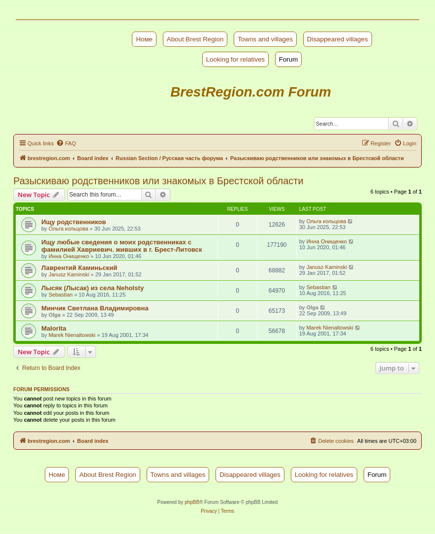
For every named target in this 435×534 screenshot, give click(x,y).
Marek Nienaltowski (72, 335)
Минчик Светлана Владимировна (95, 308)
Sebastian (61, 295)
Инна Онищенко (69, 256)
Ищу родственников (73, 222)
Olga (55, 315)
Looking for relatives (235, 59)
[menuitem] (66, 143)
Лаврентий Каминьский (79, 267)
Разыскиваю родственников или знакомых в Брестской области (158, 180)
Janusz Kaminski (69, 274)
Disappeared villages (337, 39)
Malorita (53, 328)
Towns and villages (265, 39)
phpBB (192, 502)
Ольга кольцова (69, 229)
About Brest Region (195, 39)
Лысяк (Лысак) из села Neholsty (92, 288)
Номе (144, 39)
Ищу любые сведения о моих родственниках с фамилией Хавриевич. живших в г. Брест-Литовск (121, 245)
